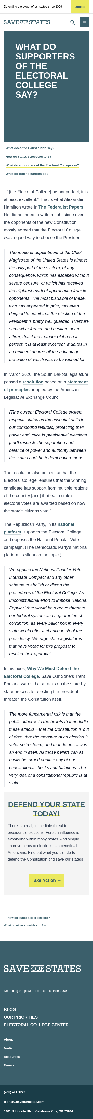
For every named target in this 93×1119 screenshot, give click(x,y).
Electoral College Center (36, 1024)
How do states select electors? (28, 156)
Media (8, 1048)
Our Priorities (21, 1017)
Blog (10, 1009)
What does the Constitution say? (30, 148)
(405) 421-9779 (14, 1092)
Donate (80, 7)
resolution (33, 382)
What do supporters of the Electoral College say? (42, 165)
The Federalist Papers (60, 207)
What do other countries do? (27, 174)
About (8, 1039)
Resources (12, 1057)
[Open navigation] (84, 22)
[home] (27, 22)
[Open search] (73, 22)
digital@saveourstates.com (24, 1101)
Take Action (44, 880)
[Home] (46, 968)
